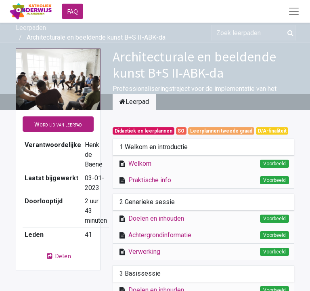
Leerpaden (31, 28)
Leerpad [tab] (134, 101)
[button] (58, 124)
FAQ (72, 11)
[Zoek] (288, 32)
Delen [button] (58, 256)
